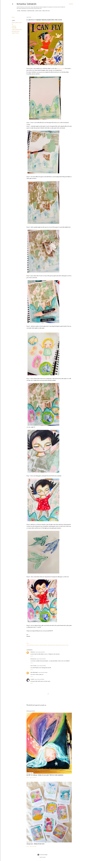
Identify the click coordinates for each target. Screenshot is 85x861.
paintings (23, 10)
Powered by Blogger (42, 854)
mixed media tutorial (16, 29)
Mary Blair (14, 27)
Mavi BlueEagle (34, 672)
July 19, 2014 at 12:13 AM (42, 672)
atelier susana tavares (17, 22)
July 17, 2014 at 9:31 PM (41, 665)
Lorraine (32, 679)
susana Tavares (15, 33)
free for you (45, 10)
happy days (38, 10)
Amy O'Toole (33, 665)
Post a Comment (33, 777)
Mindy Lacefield (61, 68)
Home (18, 10)
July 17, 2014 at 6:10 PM (41, 658)
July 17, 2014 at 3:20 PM (40, 652)
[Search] (71, 4)
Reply (31, 656)
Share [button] (13, 17)
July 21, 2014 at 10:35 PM (39, 679)
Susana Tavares (26, 4)
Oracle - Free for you (35, 844)
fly (12, 24)
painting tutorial (15, 31)
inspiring (14, 26)
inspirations (30, 10)
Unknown (32, 652)
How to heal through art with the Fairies (44, 775)
